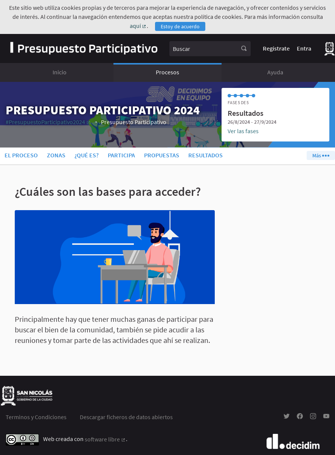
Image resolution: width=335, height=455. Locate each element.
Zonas (56, 155)
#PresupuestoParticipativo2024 (48, 122)
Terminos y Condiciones (36, 417)
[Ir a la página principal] (84, 48)
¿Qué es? (86, 155)
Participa (121, 155)
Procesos (167, 72)
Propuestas (161, 155)
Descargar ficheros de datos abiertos (126, 417)
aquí (138, 25)
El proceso (21, 155)
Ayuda (275, 72)
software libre (105, 439)
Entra (304, 48)
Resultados (205, 155)
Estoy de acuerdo (180, 26)
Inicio (60, 72)
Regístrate (276, 48)
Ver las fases (243, 131)
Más (320, 155)
